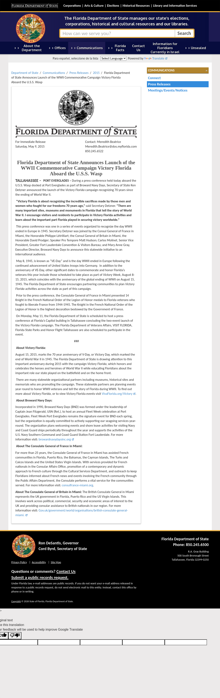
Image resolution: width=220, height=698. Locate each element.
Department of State (24, 73)
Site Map (56, 562)
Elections (113, 6)
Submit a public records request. (40, 577)
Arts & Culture (94, 6)
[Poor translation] (14, 636)
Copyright (16, 601)
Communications (54, 73)
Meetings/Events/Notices (167, 90)
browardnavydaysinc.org (55, 439)
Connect (154, 78)
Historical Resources (136, 6)
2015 (96, 73)
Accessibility (39, 562)
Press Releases (79, 73)
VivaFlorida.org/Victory (117, 394)
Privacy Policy (19, 562)
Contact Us (66, 571)
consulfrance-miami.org (77, 485)
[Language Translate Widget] (113, 58)
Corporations (72, 6)
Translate (154, 58)
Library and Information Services (175, 6)
